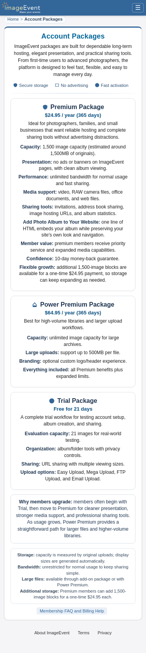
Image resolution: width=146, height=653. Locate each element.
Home (13, 19)
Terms (84, 632)
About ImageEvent (52, 632)
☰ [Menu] (138, 7)
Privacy (105, 632)
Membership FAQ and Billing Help (72, 611)
